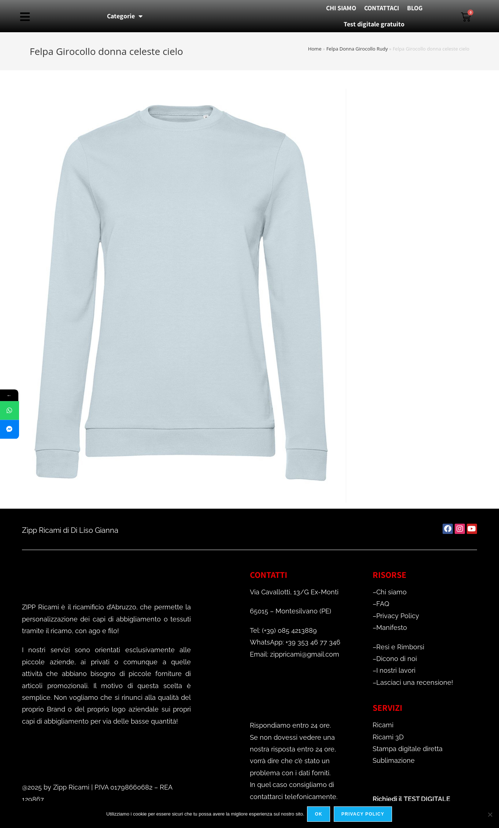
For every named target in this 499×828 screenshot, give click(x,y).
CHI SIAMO (341, 8)
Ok (319, 814)
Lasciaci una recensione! (414, 682)
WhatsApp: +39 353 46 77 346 (295, 642)
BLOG (414, 8)
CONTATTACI (381, 8)
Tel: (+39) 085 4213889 (283, 630)
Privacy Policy (397, 616)
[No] (490, 814)
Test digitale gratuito (374, 24)
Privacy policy (363, 814)
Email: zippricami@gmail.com (294, 654)
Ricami (383, 725)
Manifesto (391, 627)
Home (315, 48)
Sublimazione (394, 760)
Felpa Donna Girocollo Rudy (357, 48)
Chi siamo (391, 592)
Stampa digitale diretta (408, 749)
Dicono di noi (396, 658)
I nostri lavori (395, 670)
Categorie (125, 16)
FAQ (382, 604)
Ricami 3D (388, 737)
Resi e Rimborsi (400, 647)
